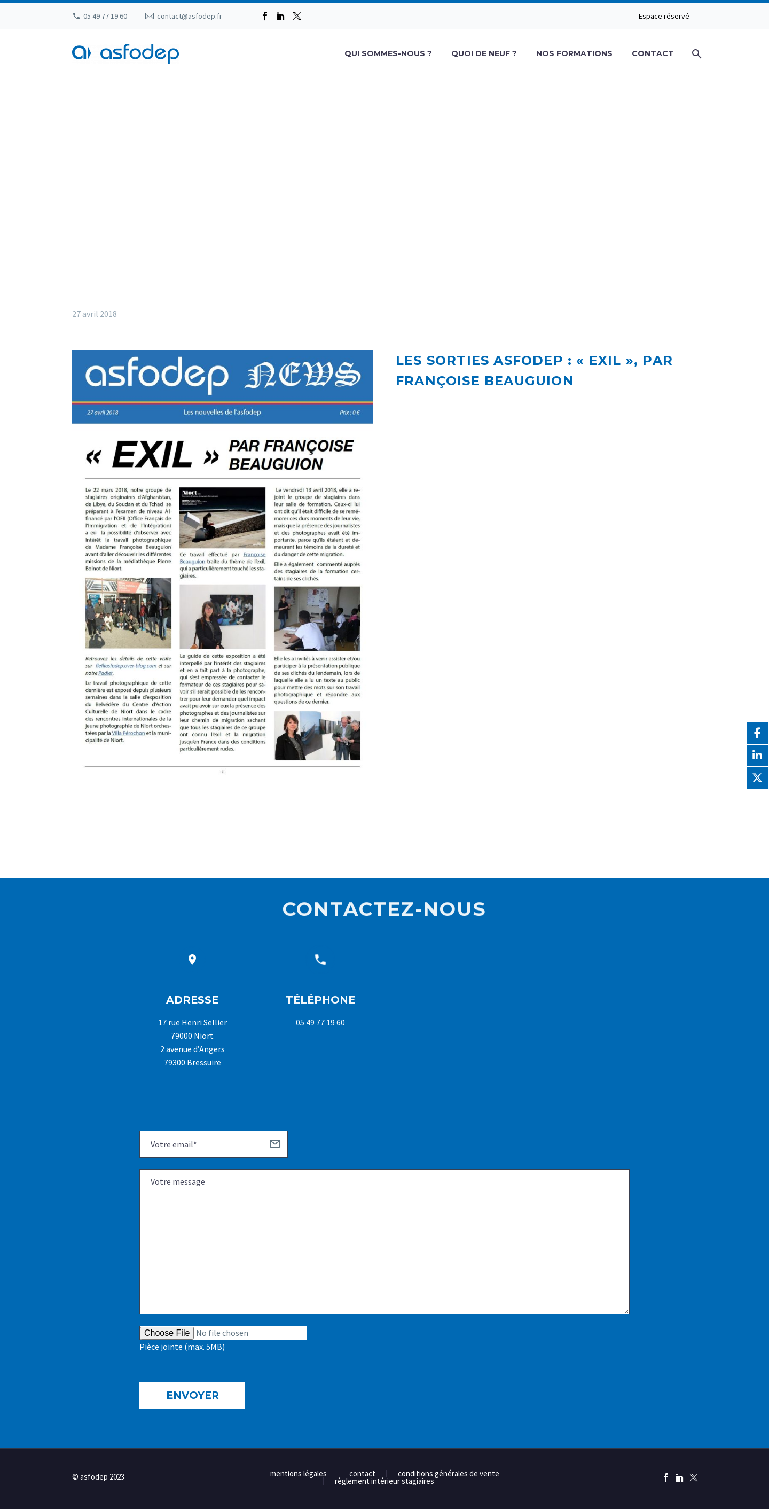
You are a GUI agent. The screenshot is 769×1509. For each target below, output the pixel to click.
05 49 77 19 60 (105, 16)
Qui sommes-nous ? (388, 53)
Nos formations (574, 53)
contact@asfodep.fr (189, 16)
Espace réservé (664, 16)
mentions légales (298, 1474)
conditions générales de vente (448, 1474)
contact (362, 1474)
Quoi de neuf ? (484, 53)
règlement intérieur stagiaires (384, 1481)
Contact (653, 53)
